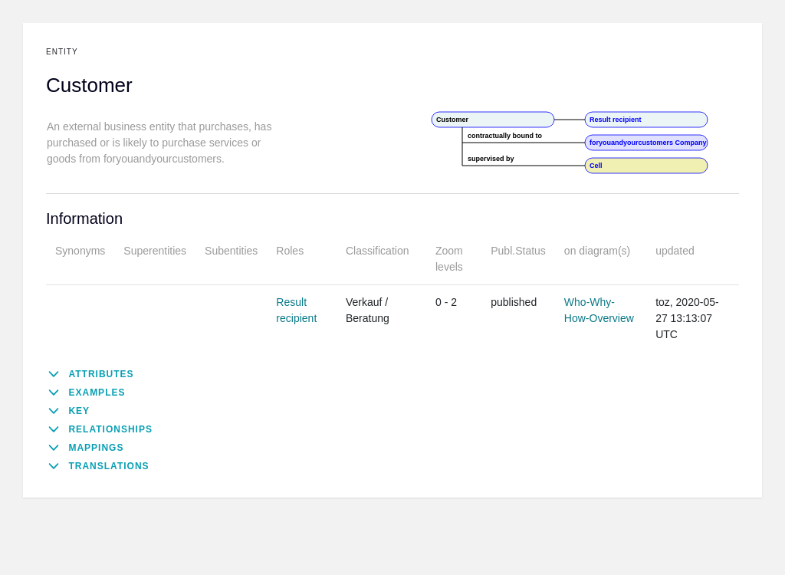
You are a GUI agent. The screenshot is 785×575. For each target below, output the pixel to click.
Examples (96, 392)
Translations (108, 466)
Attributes (100, 374)
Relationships (110, 429)
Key (79, 411)
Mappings (95, 447)
